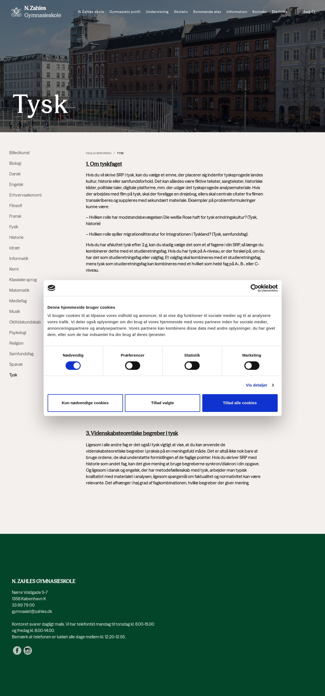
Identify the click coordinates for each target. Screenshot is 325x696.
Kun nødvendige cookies (85, 403)
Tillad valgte (162, 403)
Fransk (15, 216)
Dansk (15, 173)
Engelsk (16, 184)
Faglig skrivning (98, 153)
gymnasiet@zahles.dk (32, 611)
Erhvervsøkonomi (25, 195)
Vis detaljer (256, 385)
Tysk (120, 153)
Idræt (14, 248)
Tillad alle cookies (240, 403)
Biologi (15, 163)
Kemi (14, 269)
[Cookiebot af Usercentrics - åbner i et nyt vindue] (254, 288)
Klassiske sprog (23, 279)
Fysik (13, 226)
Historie (16, 237)
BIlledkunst (19, 152)
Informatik (18, 258)
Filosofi (15, 205)
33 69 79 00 (23, 605)
